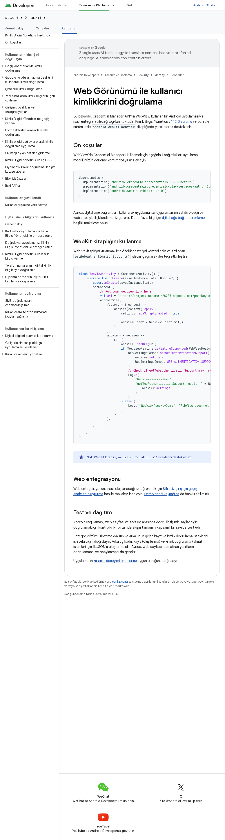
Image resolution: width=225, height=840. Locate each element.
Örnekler (42, 28)
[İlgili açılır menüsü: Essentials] (68, 5)
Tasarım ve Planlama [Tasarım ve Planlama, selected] (94, 5)
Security (13, 18)
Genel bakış (14, 28)
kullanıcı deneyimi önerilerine (115, 561)
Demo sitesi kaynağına (161, 494)
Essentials (54, 5)
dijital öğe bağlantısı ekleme (183, 218)
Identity (37, 18)
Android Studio (204, 5)
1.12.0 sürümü (181, 121)
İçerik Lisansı (119, 581)
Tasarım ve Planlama (118, 75)
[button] (28, 68)
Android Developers (86, 75)
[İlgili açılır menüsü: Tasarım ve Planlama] (115, 5)
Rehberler (177, 75)
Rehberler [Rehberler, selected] (69, 28)
